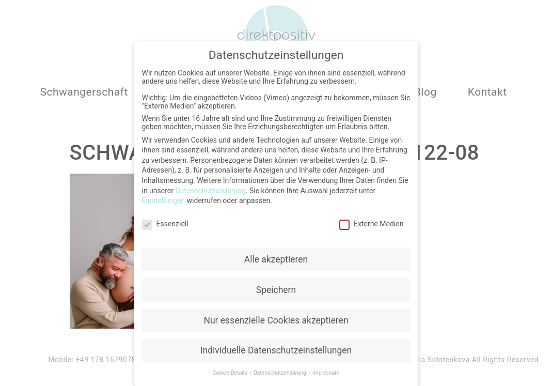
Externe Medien (371, 222)
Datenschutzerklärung (210, 188)
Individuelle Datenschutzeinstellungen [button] (276, 349)
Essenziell (165, 222)
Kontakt (487, 92)
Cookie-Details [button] (231, 371)
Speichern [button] (276, 288)
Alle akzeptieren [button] (276, 257)
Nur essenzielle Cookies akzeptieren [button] (275, 318)
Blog (425, 92)
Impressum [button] (326, 371)
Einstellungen (163, 198)
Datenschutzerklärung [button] (281, 371)
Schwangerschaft (84, 92)
